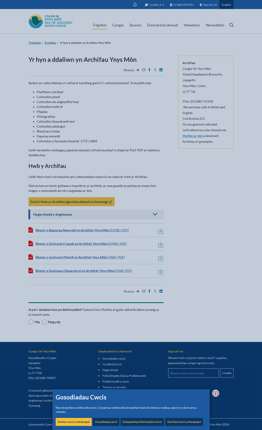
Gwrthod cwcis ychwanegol (184, 139)
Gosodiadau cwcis (106, 139)
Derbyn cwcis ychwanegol (74, 139)
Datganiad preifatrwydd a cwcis (142, 139)
